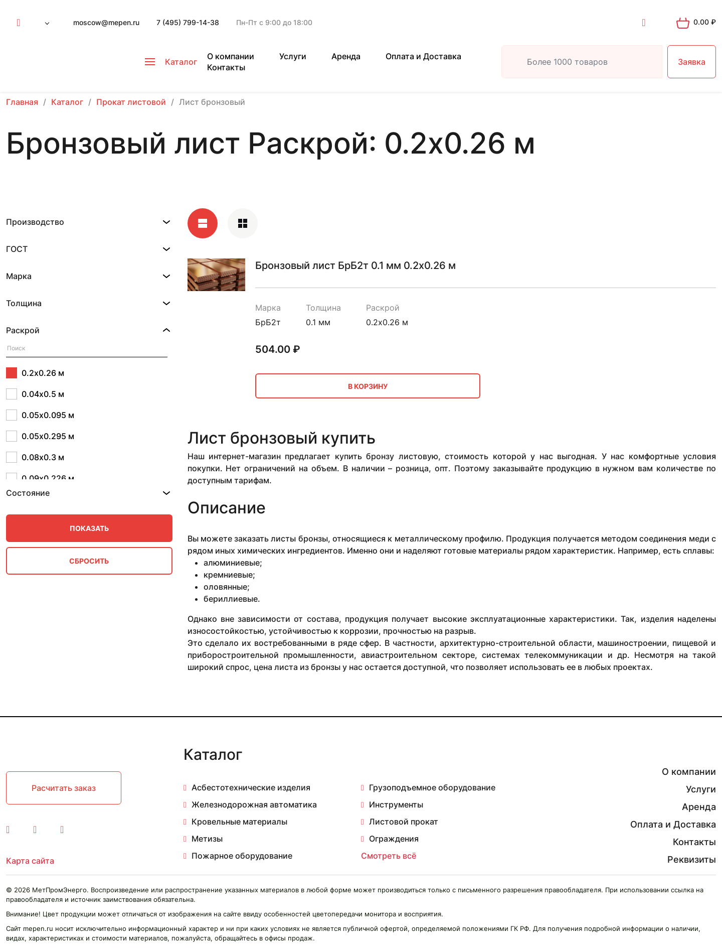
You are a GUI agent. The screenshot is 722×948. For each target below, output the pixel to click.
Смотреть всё (388, 856)
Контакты (226, 67)
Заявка (691, 62)
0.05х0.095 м (40, 415)
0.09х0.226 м (40, 478)
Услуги (292, 56)
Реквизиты (691, 859)
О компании (230, 56)
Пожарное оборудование (242, 856)
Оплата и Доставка (423, 56)
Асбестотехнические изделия (251, 787)
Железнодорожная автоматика (254, 804)
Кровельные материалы (239, 822)
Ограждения (394, 839)
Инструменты (396, 804)
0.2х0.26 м (35, 372)
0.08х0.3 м (35, 457)
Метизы (207, 839)
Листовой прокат (403, 822)
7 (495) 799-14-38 (187, 22)
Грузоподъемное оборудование (432, 787)
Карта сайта (30, 861)
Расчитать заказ (64, 788)
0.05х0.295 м (40, 436)
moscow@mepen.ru (106, 22)
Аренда (345, 56)
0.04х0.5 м (35, 393)
